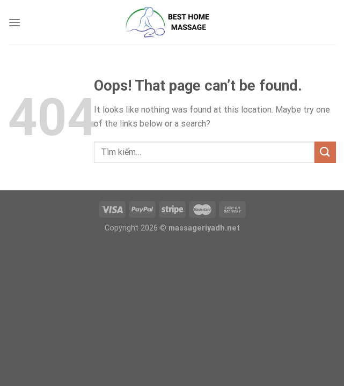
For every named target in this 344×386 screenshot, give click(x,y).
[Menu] (14, 22)
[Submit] (325, 152)
